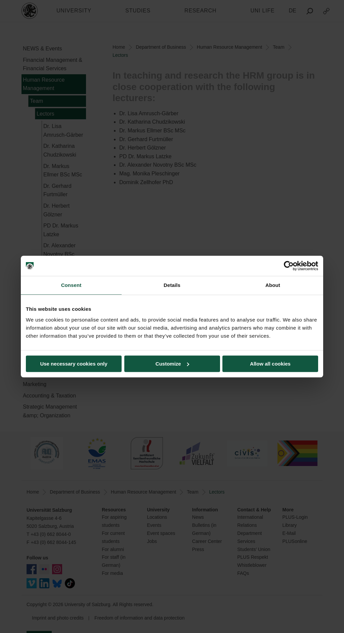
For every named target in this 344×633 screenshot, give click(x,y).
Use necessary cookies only (73, 364)
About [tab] (272, 285)
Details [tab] (172, 285)
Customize (172, 364)
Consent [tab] (71, 285)
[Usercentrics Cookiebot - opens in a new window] (288, 266)
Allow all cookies (270, 364)
